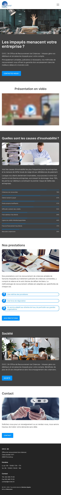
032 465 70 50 (10, 477)
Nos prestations (11, 318)
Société (7, 378)
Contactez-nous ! (11, 73)
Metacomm (9, 489)
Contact (7, 435)
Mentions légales (26, 487)
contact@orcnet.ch (8, 482)
